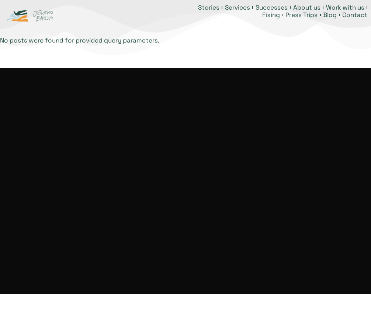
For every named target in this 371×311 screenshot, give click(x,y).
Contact (354, 14)
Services (237, 7)
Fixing (271, 14)
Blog (330, 14)
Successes (272, 7)
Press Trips (301, 14)
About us (306, 7)
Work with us (345, 7)
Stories (208, 7)
